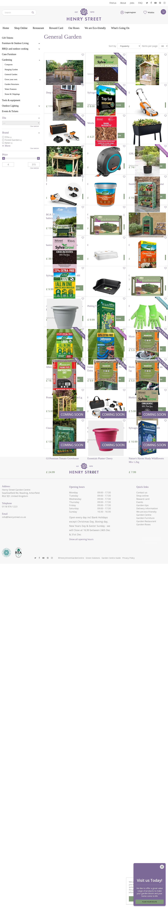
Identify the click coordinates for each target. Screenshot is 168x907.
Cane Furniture (9, 54)
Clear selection (34, 126)
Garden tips (142, 852)
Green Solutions (93, 901)
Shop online (142, 842)
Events (139, 848)
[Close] (162, 863)
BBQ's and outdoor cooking (15, 48)
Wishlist (151, 12)
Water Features (11, 89)
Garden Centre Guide (111, 901)
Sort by (112, 45)
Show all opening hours (81, 886)
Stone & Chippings (12, 94)
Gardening (7, 59)
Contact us (141, 839)
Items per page (150, 45)
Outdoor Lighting (10, 105)
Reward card (142, 845)
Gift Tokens (7, 38)
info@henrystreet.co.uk (14, 863)
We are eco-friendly (146, 858)
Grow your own (11, 79)
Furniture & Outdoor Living (15, 43)
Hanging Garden (11, 69)
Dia (4, 117)
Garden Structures (12, 84)
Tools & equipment (11, 100)
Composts (9, 64)
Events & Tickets (10, 111)
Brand (5, 132)
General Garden (11, 74)
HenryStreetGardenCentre (72, 901)
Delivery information (147, 855)
